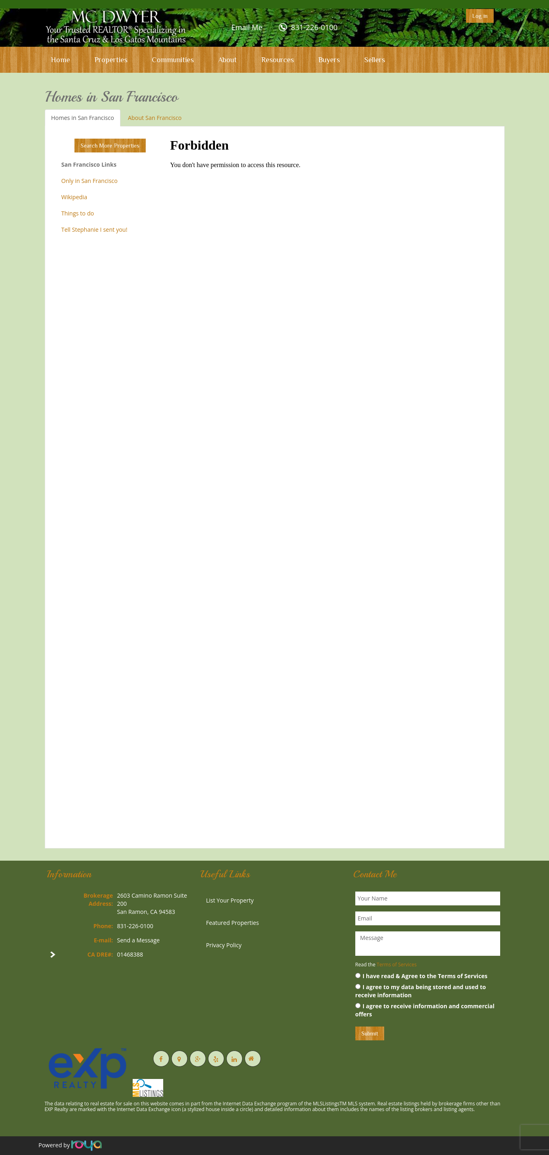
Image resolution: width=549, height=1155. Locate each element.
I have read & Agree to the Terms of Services (421, 976)
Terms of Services (397, 964)
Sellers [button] (374, 60)
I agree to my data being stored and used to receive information (420, 991)
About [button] (227, 60)
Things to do (77, 213)
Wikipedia (74, 197)
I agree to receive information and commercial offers (424, 1010)
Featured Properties (232, 923)
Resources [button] (277, 60)
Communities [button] (173, 60)
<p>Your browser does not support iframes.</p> (329, 486)
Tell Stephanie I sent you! (94, 229)
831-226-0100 (314, 27)
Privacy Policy (223, 945)
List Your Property (230, 900)
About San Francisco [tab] (155, 118)
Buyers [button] (329, 60)
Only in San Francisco (89, 181)
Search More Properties (110, 145)
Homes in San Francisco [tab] (82, 118)
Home (60, 60)
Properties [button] (110, 60)
